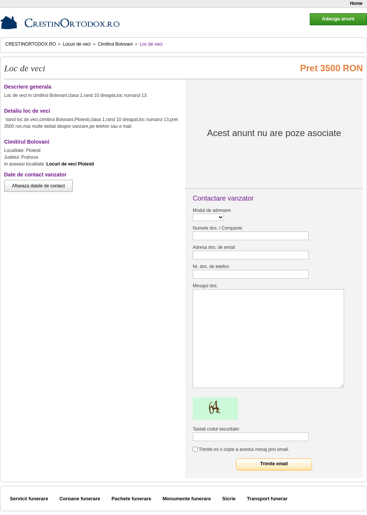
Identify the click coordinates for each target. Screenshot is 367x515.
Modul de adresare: (212, 210)
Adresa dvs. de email (214, 247)
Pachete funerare (131, 498)
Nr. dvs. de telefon (211, 266)
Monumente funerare (187, 498)
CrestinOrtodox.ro (30, 44)
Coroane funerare (79, 498)
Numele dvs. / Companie (217, 228)
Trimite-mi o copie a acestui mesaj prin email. (244, 449)
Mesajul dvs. (205, 285)
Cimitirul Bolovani (115, 44)
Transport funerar (267, 498)
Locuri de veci (77, 44)
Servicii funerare (29, 498)
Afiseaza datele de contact (38, 186)
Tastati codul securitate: (216, 429)
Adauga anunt (338, 18)
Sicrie (228, 498)
